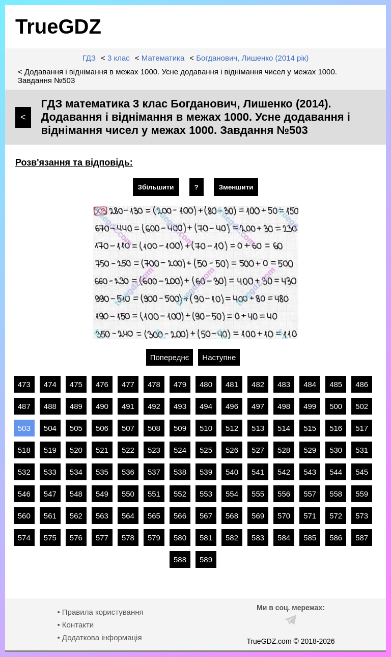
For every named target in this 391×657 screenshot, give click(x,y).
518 (24, 450)
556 (283, 493)
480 (206, 384)
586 (335, 537)
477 (128, 384)
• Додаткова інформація (99, 637)
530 (335, 450)
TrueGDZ (58, 26)
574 (24, 537)
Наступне (219, 357)
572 (335, 515)
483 (283, 384)
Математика (163, 57)
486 (361, 384)
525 (206, 450)
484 (309, 384)
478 (154, 384)
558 (335, 493)
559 (361, 493)
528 (283, 450)
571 (309, 515)
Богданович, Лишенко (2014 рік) (252, 57)
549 (102, 493)
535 (102, 472)
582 (232, 537)
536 (128, 472)
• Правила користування (100, 612)
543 (309, 472)
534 (76, 472)
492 (154, 406)
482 (258, 384)
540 (232, 472)
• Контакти (75, 624)
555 (258, 493)
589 (206, 559)
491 (128, 406)
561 (50, 515)
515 (309, 428)
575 (50, 537)
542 (283, 472)
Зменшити (236, 187)
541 (258, 472)
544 (335, 472)
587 (361, 537)
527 (258, 450)
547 (50, 493)
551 (154, 493)
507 (128, 428)
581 (206, 537)
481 (232, 384)
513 (258, 428)
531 (361, 450)
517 (361, 428)
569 (258, 515)
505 (76, 428)
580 (180, 537)
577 (102, 537)
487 (24, 406)
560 (24, 515)
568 (232, 515)
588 (180, 559)
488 (50, 406)
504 (50, 428)
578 (128, 537)
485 (335, 384)
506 (102, 428)
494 (206, 406)
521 (102, 450)
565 (154, 515)
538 (180, 472)
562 (76, 515)
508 (154, 428)
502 (361, 406)
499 (309, 406)
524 (180, 450)
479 (180, 384)
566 (180, 515)
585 (309, 537)
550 (128, 493)
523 (154, 450)
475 (76, 384)
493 (180, 406)
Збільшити (156, 187)
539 (206, 472)
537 (154, 472)
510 (206, 428)
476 (102, 384)
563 (102, 515)
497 (258, 406)
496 (232, 406)
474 (50, 384)
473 (24, 384)
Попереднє (169, 357)
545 (361, 472)
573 (361, 515)
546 (24, 493)
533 (50, 472)
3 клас (118, 57)
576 (76, 537)
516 (335, 428)
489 (76, 406)
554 (232, 493)
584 (283, 537)
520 (76, 450)
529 (309, 450)
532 (24, 472)
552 (180, 493)
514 (283, 428)
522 (128, 450)
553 (206, 493)
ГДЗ (89, 57)
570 (283, 515)
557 (309, 493)
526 (232, 450)
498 (283, 406)
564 (128, 515)
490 (102, 406)
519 (50, 450)
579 (154, 537)
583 (258, 537)
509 (180, 428)
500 (335, 406)
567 (206, 515)
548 (76, 493)
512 (232, 428)
